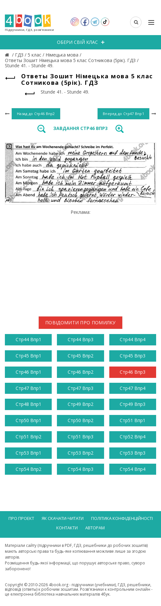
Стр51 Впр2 (28, 436)
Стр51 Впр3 (80, 436)
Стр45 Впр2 (80, 356)
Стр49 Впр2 (80, 404)
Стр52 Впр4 (132, 436)
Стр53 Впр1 (28, 453)
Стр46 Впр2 (80, 372)
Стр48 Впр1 (28, 404)
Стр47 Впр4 (132, 388)
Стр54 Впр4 (132, 469)
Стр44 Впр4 (132, 339)
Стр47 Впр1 (28, 388)
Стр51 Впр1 (132, 420)
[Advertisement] (80, 260)
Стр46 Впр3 (132, 372)
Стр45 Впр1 (28, 356)
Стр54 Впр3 (80, 469)
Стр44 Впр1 (28, 339)
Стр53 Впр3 (132, 453)
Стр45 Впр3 (132, 356)
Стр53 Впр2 (80, 453)
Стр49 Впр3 (132, 404)
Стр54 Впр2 (28, 469)
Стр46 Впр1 (28, 372)
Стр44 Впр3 (80, 339)
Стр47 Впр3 (80, 388)
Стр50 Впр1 (28, 420)
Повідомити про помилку (80, 322)
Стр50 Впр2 (80, 420)
